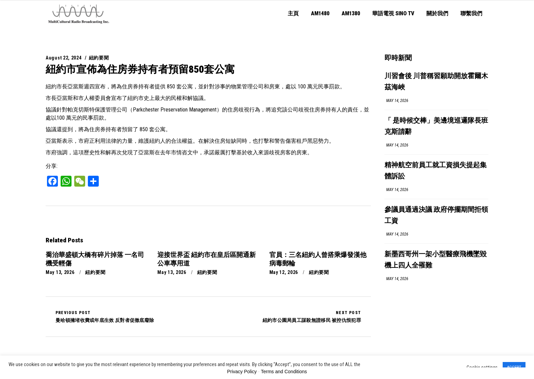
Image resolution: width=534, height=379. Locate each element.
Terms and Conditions (284, 371)
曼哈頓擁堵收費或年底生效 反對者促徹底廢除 (105, 316)
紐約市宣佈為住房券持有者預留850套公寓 (140, 69)
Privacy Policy (242, 371)
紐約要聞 (99, 58)
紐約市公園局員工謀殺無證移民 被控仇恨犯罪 (312, 316)
